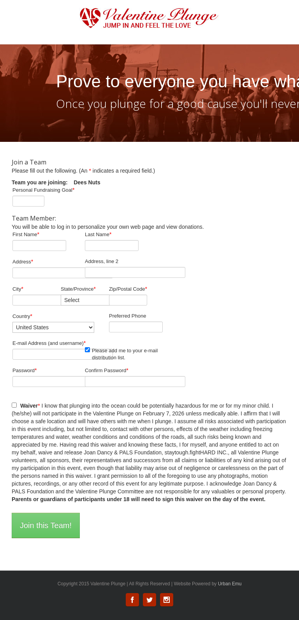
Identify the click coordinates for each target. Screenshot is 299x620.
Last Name (98, 234)
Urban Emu (230, 583)
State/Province (78, 289)
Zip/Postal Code (128, 289)
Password (24, 370)
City (17, 289)
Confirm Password (106, 370)
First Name (25, 234)
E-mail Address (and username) (49, 343)
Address (22, 261)
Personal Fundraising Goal (43, 190)
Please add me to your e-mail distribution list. (121, 353)
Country (22, 316)
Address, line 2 (101, 261)
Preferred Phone (127, 316)
